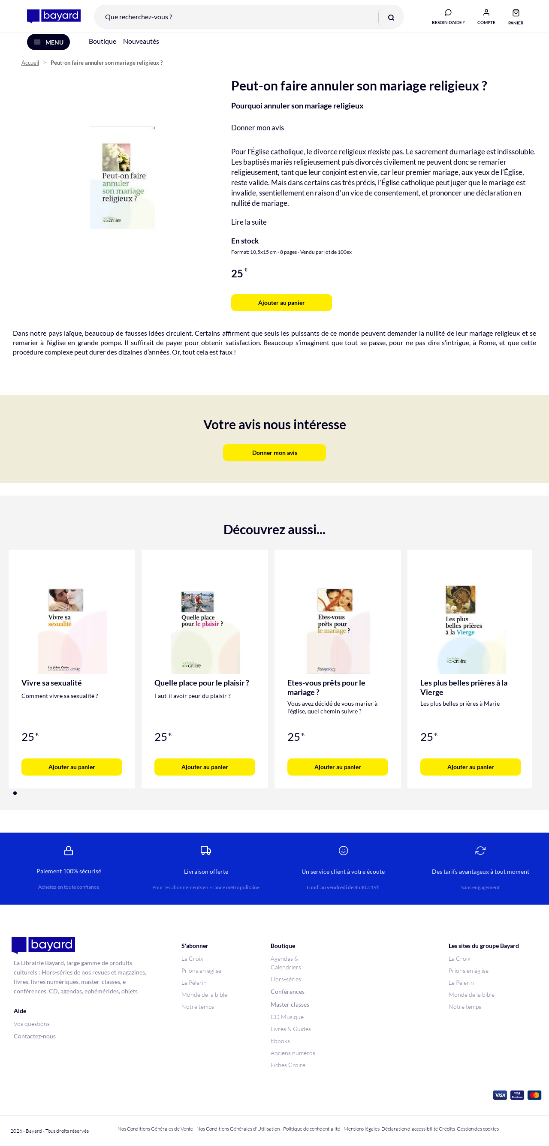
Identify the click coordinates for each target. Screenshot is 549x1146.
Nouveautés (141, 46)
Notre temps (197, 1006)
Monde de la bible (204, 994)
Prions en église (201, 970)
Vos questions (32, 1023)
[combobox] (246, 19)
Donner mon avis (257, 133)
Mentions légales (362, 1128)
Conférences (288, 991)
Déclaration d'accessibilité (409, 1128)
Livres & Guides (291, 1028)
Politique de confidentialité (311, 1128)
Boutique (102, 46)
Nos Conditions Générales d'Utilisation (238, 1128)
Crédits (447, 1128)
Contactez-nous (35, 1036)
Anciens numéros (293, 1052)
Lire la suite (249, 227)
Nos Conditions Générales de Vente (155, 1128)
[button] (483, 18)
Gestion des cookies (478, 1128)
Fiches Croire (288, 1064)
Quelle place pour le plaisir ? (201, 688)
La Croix (192, 958)
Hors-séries (286, 979)
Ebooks (280, 1040)
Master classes (290, 1004)
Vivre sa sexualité (51, 688)
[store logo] (51, 19)
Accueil (30, 69)
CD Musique (287, 1016)
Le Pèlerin (194, 982)
